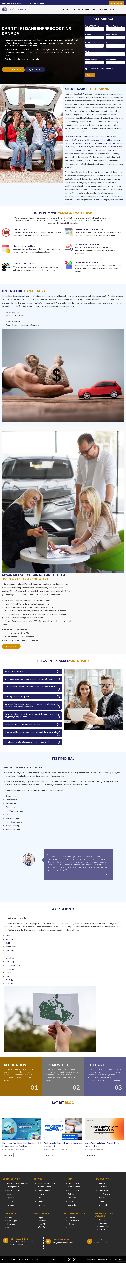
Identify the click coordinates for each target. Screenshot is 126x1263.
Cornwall (72, 1224)
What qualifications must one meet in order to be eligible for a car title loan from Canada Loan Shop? (31, 705)
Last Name (110, 43)
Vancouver (11, 1194)
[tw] (74, 1259)
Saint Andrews (104, 1194)
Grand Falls (103, 1205)
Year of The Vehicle (92, 26)
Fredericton (103, 1190)
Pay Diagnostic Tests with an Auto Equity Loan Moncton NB (63, 1144)
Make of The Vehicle (114, 26)
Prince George (12, 1201)
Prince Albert (42, 1224)
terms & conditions (107, 69)
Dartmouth (11, 1224)
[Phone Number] (94, 62)
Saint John (103, 1187)
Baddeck (68, 143)
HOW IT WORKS (13, 69)
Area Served (105, 9)
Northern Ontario (44, 1187)
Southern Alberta (74, 1190)
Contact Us (116, 3)
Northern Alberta (74, 1183)
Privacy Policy (24, 1259)
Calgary (71, 1194)
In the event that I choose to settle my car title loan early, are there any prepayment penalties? (32, 715)
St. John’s (102, 1220)
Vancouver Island (13, 1190)
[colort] (7, 1085)
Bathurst (102, 1198)
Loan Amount (111, 60)
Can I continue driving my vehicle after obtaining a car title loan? (31, 686)
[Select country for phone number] (88, 62)
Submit (90, 75)
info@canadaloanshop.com (13, 3)
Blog (115, 9)
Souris (71, 1227)
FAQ (122, 9)
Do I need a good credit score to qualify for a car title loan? (29, 679)
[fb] (69, 1259)
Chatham (102, 1201)
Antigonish (117, 140)
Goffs (95, 143)
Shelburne (80, 147)
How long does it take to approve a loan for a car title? (27, 742)
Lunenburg (102, 143)
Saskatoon (42, 1221)
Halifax (109, 140)
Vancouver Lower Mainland (17, 1183)
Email (87, 51)
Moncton (102, 1183)
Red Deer (71, 1201)
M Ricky (48, 1149)
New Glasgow (113, 143)
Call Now (11, 646)
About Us (75, 9)
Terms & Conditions (39, 1259)
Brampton (41, 1205)
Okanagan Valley (13, 1187)
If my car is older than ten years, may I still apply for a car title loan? (32, 732)
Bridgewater (77, 143)
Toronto (41, 1194)
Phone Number (91, 60)
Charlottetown (74, 1221)
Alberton (72, 1218)
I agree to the (101, 69)
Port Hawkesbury (13, 965)
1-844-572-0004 (37, 3)
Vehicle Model (111, 34)
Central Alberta (74, 1187)
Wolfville (100, 147)
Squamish (10, 1198)
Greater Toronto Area (46, 1183)
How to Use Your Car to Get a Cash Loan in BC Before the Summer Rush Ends (21, 1144)
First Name (90, 43)
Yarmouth (115, 147)
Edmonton (72, 1198)
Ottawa (40, 1198)
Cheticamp (87, 143)
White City (42, 1227)
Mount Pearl (103, 1223)
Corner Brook (104, 1226)
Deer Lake (102, 1229)
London (40, 1201)
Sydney (87, 147)
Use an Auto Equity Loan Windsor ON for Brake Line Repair (102, 1144)
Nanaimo (10, 1205)
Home (65, 9)
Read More (8, 1155)
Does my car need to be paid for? (18, 696)
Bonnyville (72, 1205)
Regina (40, 1218)
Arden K (7, 1149)
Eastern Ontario (44, 1190)
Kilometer (89, 34)
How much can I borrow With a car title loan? (23, 724)
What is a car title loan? (14, 671)
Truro (93, 147)
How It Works (89, 9)
